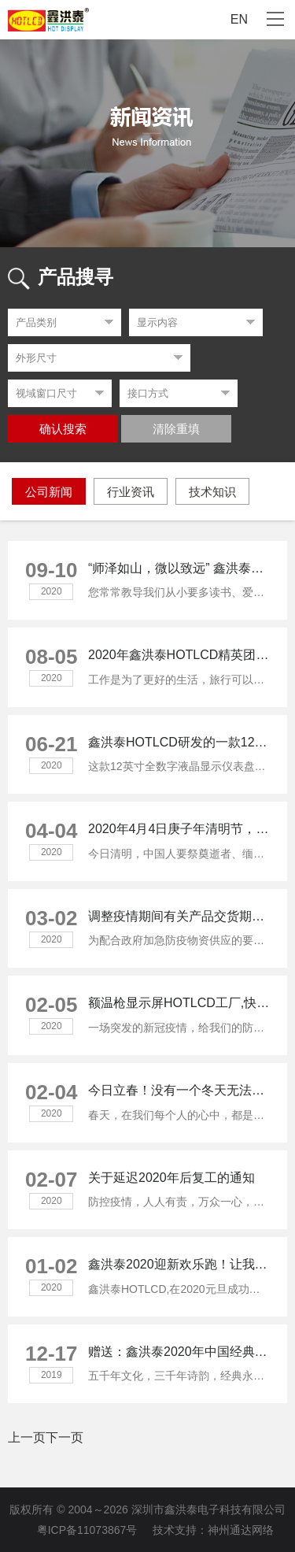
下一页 (64, 1437)
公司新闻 (48, 491)
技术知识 (212, 491)
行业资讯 (130, 491)
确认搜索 (63, 429)
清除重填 (176, 429)
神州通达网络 (241, 1530)
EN (239, 19)
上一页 (27, 1437)
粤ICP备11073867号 (87, 1530)
